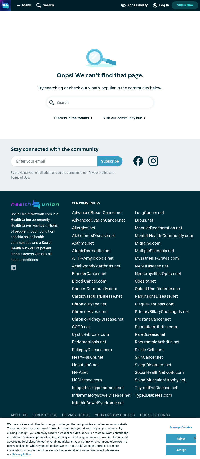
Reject (181, 438)
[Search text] (104, 102)
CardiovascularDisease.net (97, 296)
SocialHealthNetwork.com (159, 372)
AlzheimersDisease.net (93, 235)
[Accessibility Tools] (134, 5)
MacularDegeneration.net (158, 228)
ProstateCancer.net (153, 319)
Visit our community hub (124, 118)
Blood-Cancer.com (89, 281)
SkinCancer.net (149, 357)
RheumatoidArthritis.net (157, 341)
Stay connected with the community (54, 149)
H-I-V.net (80, 372)
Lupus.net (144, 220)
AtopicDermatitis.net (91, 250)
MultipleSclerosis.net (154, 250)
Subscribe (185, 5)
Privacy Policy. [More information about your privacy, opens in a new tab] (21, 454)
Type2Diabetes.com (153, 395)
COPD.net (81, 326)
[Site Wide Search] (45, 5)
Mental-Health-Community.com (164, 235)
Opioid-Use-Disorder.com (158, 288)
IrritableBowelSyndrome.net (98, 402)
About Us (19, 415)
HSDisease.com (87, 379)
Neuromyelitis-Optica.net (158, 273)
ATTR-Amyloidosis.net (93, 258)
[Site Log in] (161, 5)
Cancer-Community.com (94, 288)
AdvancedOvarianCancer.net (98, 220)
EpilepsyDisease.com (92, 349)
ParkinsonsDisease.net (156, 296)
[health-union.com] (35, 204)
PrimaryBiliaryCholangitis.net (162, 311)
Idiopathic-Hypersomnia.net (98, 387)
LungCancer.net (149, 212)
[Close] (195, 438)
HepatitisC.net (85, 364)
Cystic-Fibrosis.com (90, 334)
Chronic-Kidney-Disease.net (97, 319)
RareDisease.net (150, 334)
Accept (181, 450)
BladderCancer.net (89, 273)
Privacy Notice (98, 172)
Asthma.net (83, 243)
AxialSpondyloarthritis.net (96, 266)
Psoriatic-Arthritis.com (156, 326)
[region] (100, 438)
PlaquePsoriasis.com (155, 304)
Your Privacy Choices (115, 415)
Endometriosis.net (89, 341)
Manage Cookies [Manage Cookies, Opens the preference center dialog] (181, 427)
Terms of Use (20, 177)
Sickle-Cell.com (149, 349)
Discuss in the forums (73, 118)
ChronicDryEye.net (89, 304)
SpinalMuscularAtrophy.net (160, 379)
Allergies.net (83, 228)
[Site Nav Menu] (24, 5)
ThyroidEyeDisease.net (156, 387)
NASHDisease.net (151, 266)
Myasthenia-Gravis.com (157, 258)
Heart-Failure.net (87, 357)
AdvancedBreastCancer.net (97, 212)
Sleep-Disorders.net (153, 364)
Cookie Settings (155, 415)
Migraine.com (148, 243)
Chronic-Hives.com (90, 311)
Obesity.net (145, 281)
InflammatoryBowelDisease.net (101, 395)
